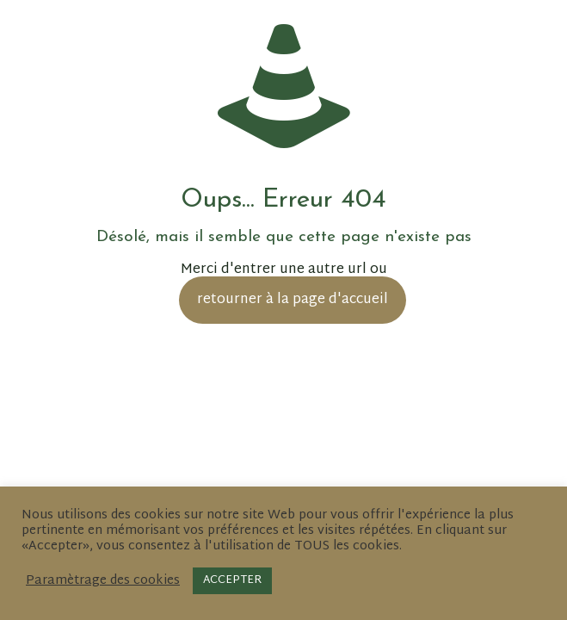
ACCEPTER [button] (232, 580)
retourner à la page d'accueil (292, 300)
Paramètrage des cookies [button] (103, 581)
